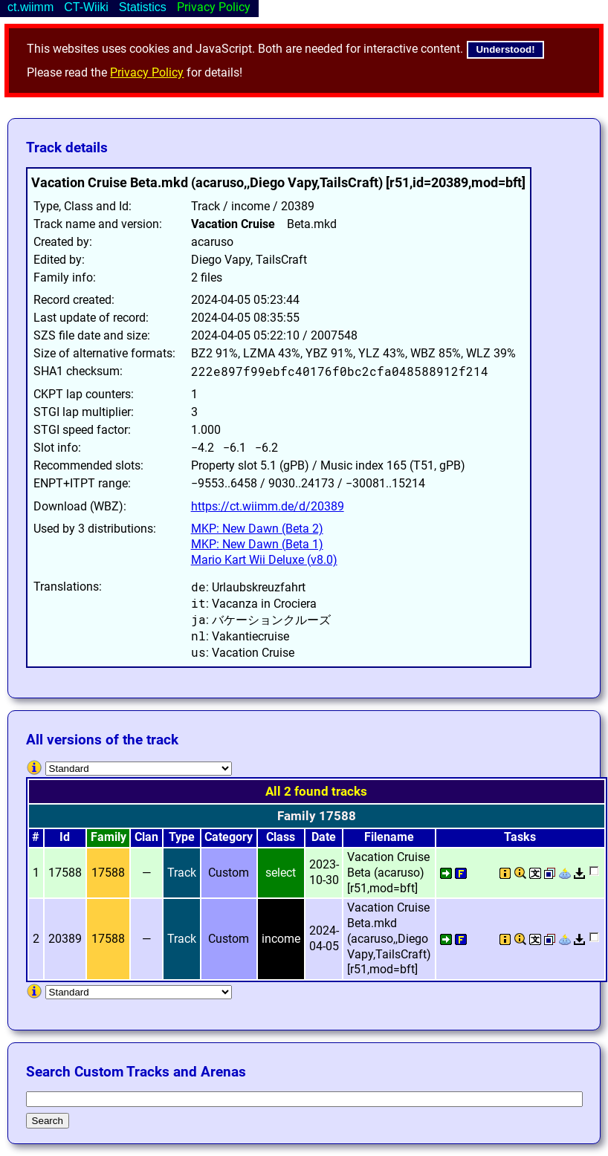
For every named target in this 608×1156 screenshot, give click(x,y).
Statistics (142, 7)
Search (47, 1120)
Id (64, 837)
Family (108, 837)
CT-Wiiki (86, 7)
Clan (146, 837)
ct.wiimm (30, 7)
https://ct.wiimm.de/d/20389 (267, 506)
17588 (108, 873)
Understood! (505, 49)
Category (228, 837)
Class (280, 837)
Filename (389, 837)
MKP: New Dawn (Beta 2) (257, 529)
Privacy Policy (147, 72)
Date (323, 837)
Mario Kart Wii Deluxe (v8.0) (264, 560)
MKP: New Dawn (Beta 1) (257, 544)
